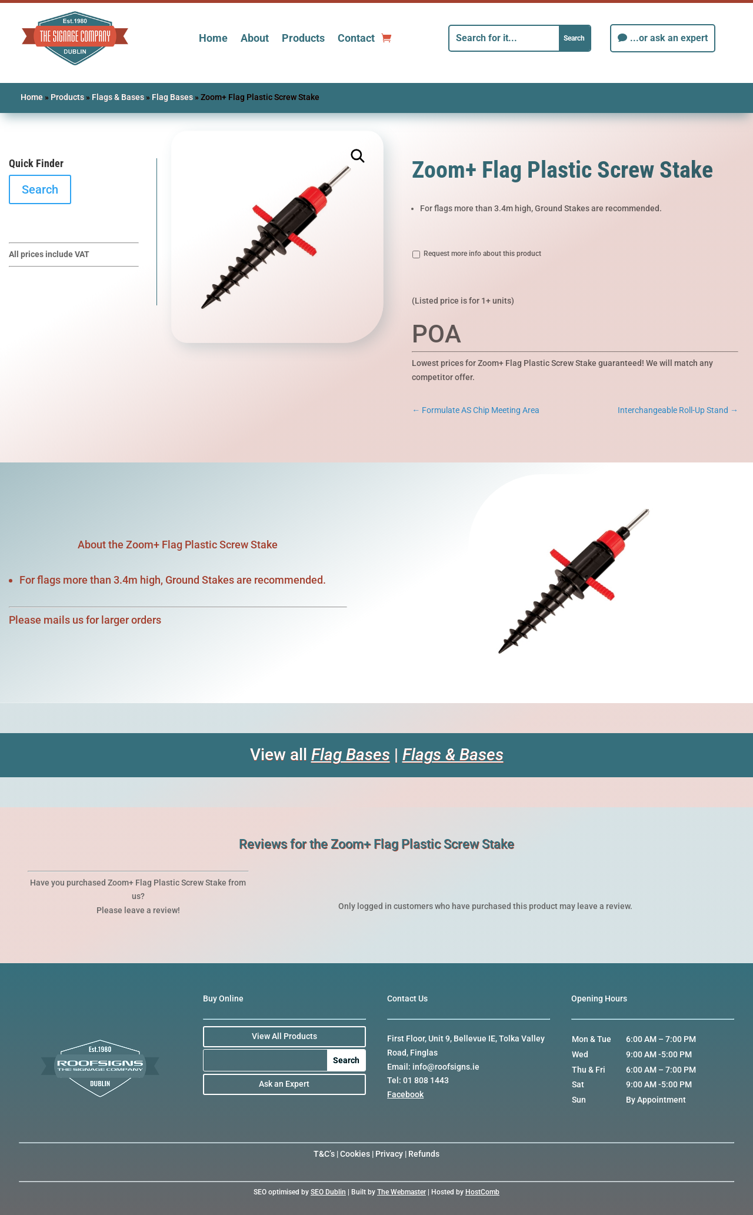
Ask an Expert (284, 1083)
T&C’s (324, 1154)
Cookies (355, 1154)
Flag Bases (172, 97)
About (255, 38)
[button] (358, 156)
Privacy (389, 1154)
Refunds (423, 1154)
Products (303, 38)
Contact (356, 38)
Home (213, 38)
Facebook (405, 1094)
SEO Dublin (328, 1192)
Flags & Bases (118, 97)
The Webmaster (401, 1192)
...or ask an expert (669, 38)
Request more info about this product (482, 253)
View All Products (284, 1036)
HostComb (482, 1192)
